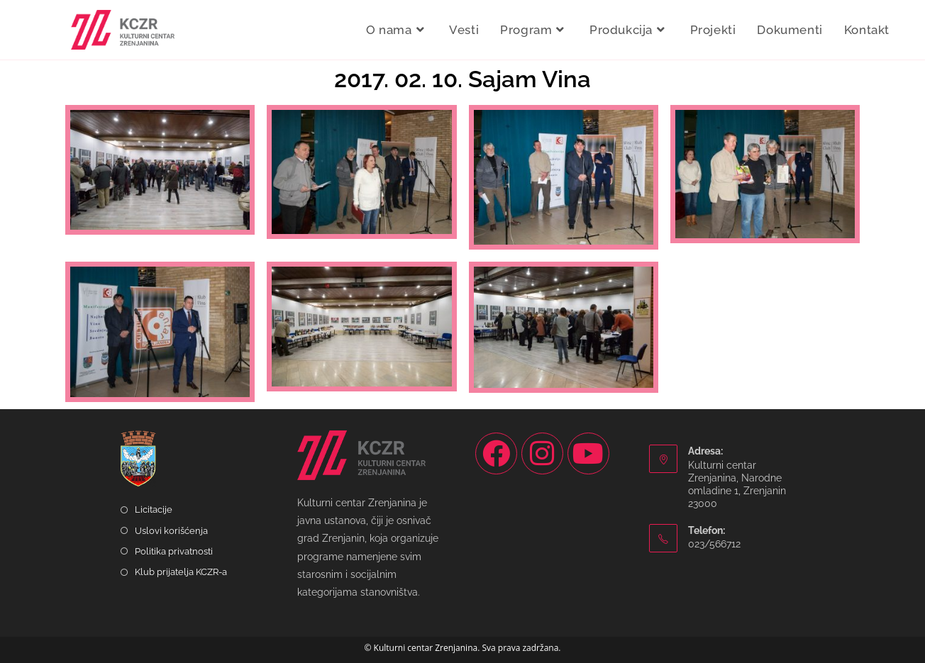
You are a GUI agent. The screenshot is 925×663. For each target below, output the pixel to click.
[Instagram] (542, 453)
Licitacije (153, 509)
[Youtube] (588, 453)
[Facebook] (496, 453)
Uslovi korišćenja (171, 530)
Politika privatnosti (174, 551)
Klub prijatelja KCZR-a (181, 572)
